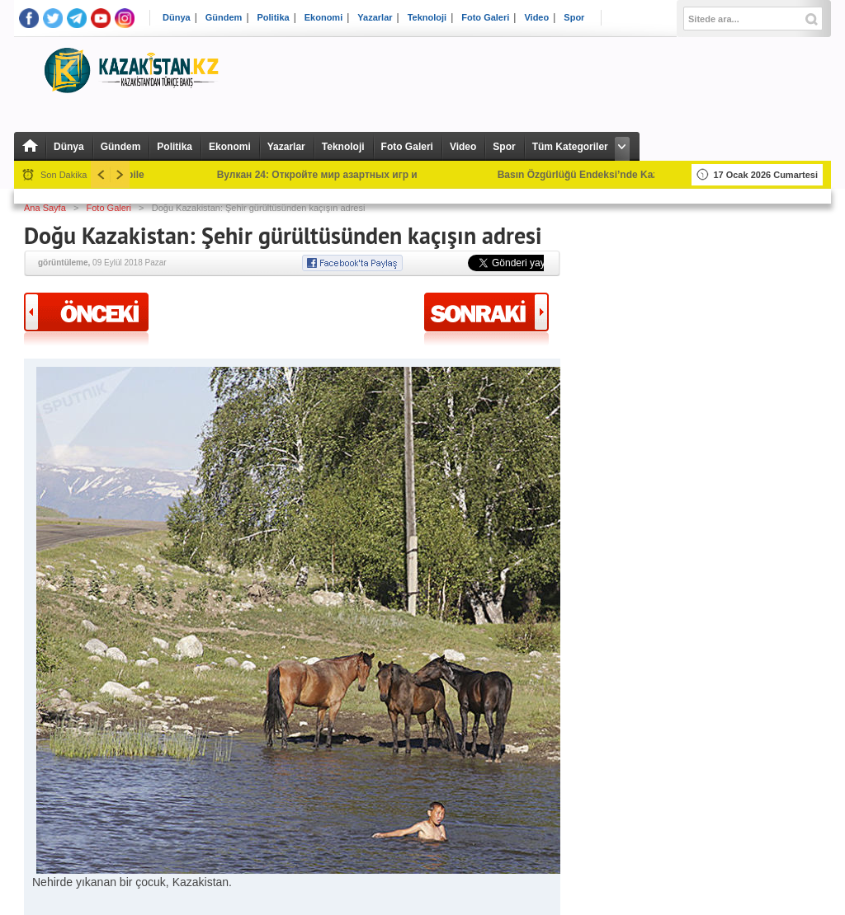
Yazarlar (374, 17)
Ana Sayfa (45, 208)
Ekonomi (323, 17)
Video (536, 17)
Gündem (224, 17)
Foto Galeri (485, 17)
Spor (574, 17)
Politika (273, 17)
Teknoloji (427, 17)
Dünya (177, 17)
